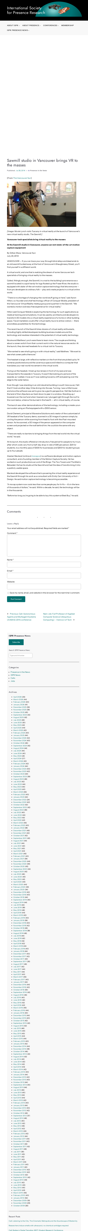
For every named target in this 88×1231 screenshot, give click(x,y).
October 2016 (18, 990)
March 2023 (18, 792)
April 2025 (17, 728)
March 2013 (18, 1100)
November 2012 (19, 1110)
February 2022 (19, 825)
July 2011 (17, 1152)
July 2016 (17, 997)
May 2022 (17, 818)
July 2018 (17, 936)
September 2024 (20, 746)
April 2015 (17, 1036)
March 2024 (18, 761)
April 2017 (17, 974)
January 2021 (18, 859)
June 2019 (17, 907)
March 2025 (18, 730)
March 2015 (18, 1039)
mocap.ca (36, 456)
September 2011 (19, 1146)
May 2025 (17, 725)
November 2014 (19, 1049)
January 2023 (18, 797)
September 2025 (20, 715)
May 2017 (17, 972)
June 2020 (17, 877)
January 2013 (18, 1105)
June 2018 (17, 938)
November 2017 (19, 956)
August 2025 (18, 717)
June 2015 (17, 1031)
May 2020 (17, 879)
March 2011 (17, 1162)
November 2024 (19, 740)
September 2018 (20, 931)
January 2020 (18, 890)
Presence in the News (38, 170)
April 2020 (17, 882)
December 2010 (19, 1170)
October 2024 (18, 743)
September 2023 (20, 777)
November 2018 (19, 926)
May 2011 (17, 1157)
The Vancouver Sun (22, 178)
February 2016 (19, 1010)
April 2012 (17, 1129)
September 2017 (20, 961)
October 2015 (18, 1021)
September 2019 (20, 900)
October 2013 (18, 1082)
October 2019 (18, 897)
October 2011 (18, 1144)
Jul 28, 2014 (20, 171)
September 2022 (20, 807)
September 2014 (20, 1054)
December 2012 (19, 1108)
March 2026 (18, 699)
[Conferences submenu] (58, 25)
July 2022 (17, 812)
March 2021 (18, 854)
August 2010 (18, 1180)
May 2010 (17, 1188)
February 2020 (19, 887)
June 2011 (17, 1154)
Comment (12, 533)
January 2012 (18, 1136)
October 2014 (18, 1051)
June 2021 (17, 846)
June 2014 (17, 1062)
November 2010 (19, 1172)
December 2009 (20, 1200)
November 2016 (19, 987)
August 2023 (18, 779)
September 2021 (20, 838)
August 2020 (18, 872)
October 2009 (19, 1206)
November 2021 (19, 833)
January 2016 (18, 1013)
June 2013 (17, 1093)
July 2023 (17, 782)
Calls (13, 678)
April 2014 (17, 1067)
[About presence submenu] (40, 25)
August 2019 (18, 902)
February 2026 (19, 702)
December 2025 (19, 707)
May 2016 (17, 1003)
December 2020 (19, 861)
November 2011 (19, 1141)
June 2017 (17, 969)
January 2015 (18, 1044)
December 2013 (19, 1077)
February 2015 (19, 1041)
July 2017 (17, 967)
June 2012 (17, 1123)
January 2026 (18, 705)
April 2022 (17, 820)
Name (10, 560)
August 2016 (18, 995)
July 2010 (17, 1183)
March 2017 (18, 977)
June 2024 (17, 753)
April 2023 (17, 789)
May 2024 (17, 756)
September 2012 (20, 1116)
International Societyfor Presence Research (26, 10)
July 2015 (17, 1028)
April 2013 (17, 1098)
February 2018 (19, 949)
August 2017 (18, 964)
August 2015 (18, 1026)
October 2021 (18, 836)
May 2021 (17, 848)
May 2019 (17, 910)
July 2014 (17, 1059)
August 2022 (18, 810)
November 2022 (19, 802)
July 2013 (17, 1090)
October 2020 (19, 866)
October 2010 (18, 1175)
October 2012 (18, 1113)
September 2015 (20, 1023)
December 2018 (19, 923)
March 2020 (18, 884)
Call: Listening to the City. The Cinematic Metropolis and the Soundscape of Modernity (43, 1221)
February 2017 (19, 980)
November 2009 (20, 1203)
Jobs (13, 681)
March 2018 (18, 946)
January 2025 (18, 735)
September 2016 (20, 992)
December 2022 (19, 800)
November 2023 (19, 771)
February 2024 (19, 764)
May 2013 (17, 1095)
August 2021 (18, 841)
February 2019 (19, 918)
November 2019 (19, 895)
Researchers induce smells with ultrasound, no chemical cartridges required (39, 1226)
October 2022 (18, 805)
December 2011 (19, 1139)
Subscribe (16, 642)
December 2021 (19, 830)
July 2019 (17, 905)
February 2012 (19, 1134)
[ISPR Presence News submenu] (28, 30)
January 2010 (18, 1198)
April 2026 (17, 697)
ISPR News (15, 675)
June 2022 (17, 815)
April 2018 (17, 943)
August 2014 (18, 1057)
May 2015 (17, 1033)
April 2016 (17, 1005)
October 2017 (18, 959)
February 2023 (19, 794)
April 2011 (17, 1159)
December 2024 (19, 738)
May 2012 (17, 1126)
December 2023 (19, 769)
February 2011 (19, 1164)
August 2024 (18, 748)
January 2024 (18, 766)
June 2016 (17, 1000)
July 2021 (17, 843)
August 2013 (18, 1087)
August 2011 (18, 1149)
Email (10, 571)
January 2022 (18, 828)
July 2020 (17, 874)
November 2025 (19, 710)
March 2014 (18, 1069)
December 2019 (19, 892)
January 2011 (18, 1167)
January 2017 (18, 982)
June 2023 (17, 784)
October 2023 (18, 774)
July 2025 (17, 720)
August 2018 (18, 933)
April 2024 (17, 758)
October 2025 (18, 712)
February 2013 (19, 1103)
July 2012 (17, 1121)
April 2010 (17, 1190)
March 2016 (18, 1008)
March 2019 (18, 915)
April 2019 (17, 913)
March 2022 (18, 823)
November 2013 (19, 1080)
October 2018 (18, 928)
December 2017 (19, 954)
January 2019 (18, 920)
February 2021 (19, 856)
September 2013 (20, 1085)
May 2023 (17, 787)
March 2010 (18, 1193)
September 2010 (20, 1177)
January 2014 (18, 1075)
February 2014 (19, 1072)
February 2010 (19, 1195)
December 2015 (19, 1015)
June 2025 (17, 723)
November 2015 (19, 1018)
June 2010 (17, 1185)
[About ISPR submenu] (19, 25)
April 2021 (17, 851)
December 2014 (19, 1046)
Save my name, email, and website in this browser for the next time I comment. (45, 593)
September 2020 (20, 869)
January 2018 (18, 951)
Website (11, 582)
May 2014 (17, 1064)
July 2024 (17, 751)
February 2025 (19, 733)
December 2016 (19, 985)
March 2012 (18, 1131)
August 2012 (18, 1118)
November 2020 (19, 864)
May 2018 (17, 941)
